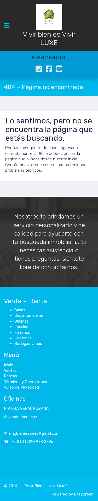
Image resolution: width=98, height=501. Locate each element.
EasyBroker (84, 494)
